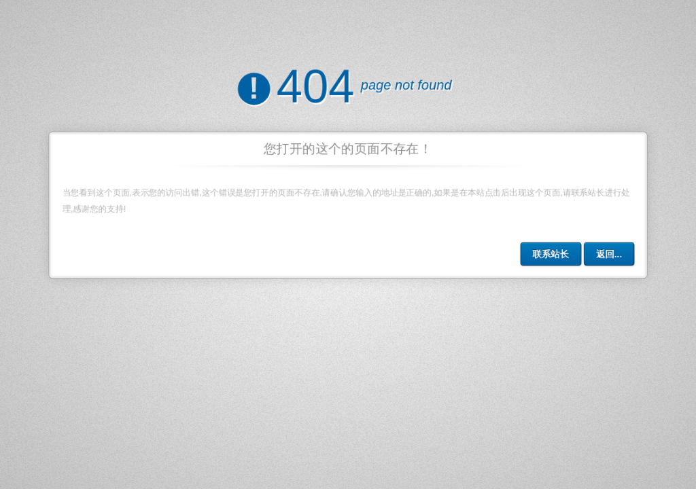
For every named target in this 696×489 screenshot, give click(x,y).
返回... (614, 256)
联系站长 (554, 256)
